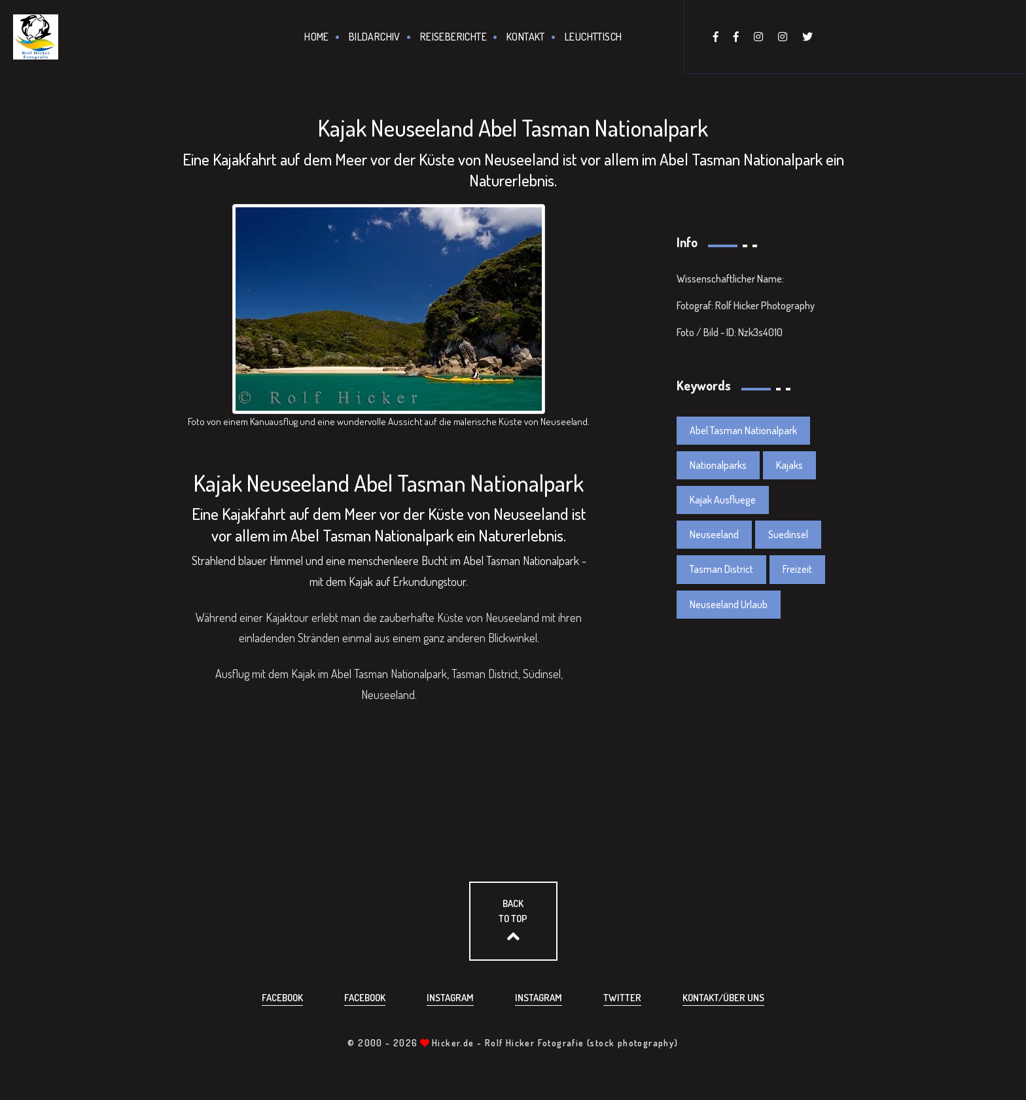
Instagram (450, 997)
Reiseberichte (453, 36)
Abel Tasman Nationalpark (743, 430)
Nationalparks (718, 465)
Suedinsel (788, 534)
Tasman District (721, 569)
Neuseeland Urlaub (729, 604)
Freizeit (797, 569)
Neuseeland (714, 534)
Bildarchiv (374, 36)
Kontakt (525, 36)
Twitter (622, 997)
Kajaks (789, 465)
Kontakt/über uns (723, 997)
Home (316, 36)
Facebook (282, 997)
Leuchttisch (593, 36)
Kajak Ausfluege (723, 499)
